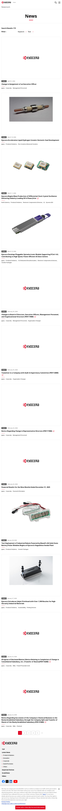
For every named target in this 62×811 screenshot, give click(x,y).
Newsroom (5, 7)
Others (5, 767)
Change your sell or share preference (13, 803)
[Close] (59, 789)
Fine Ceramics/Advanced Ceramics (28, 144)
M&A (14, 666)
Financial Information (19, 491)
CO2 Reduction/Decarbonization (27, 260)
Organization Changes (34, 321)
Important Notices (8, 770)
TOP (3, 749)
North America (5, 202)
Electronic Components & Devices (32, 202)
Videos (4, 776)
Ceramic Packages (6, 262)
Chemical (19, 726)
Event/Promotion (8, 764)
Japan (3, 88)
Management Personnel (20, 88)
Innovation (6, 758)
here (44, 794)
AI (44, 202)
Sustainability (22, 607)
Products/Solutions (11, 144)
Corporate (9, 88)
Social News (6, 773)
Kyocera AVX (49, 202)
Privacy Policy (6, 802)
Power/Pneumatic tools (23, 666)
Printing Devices (31, 607)
